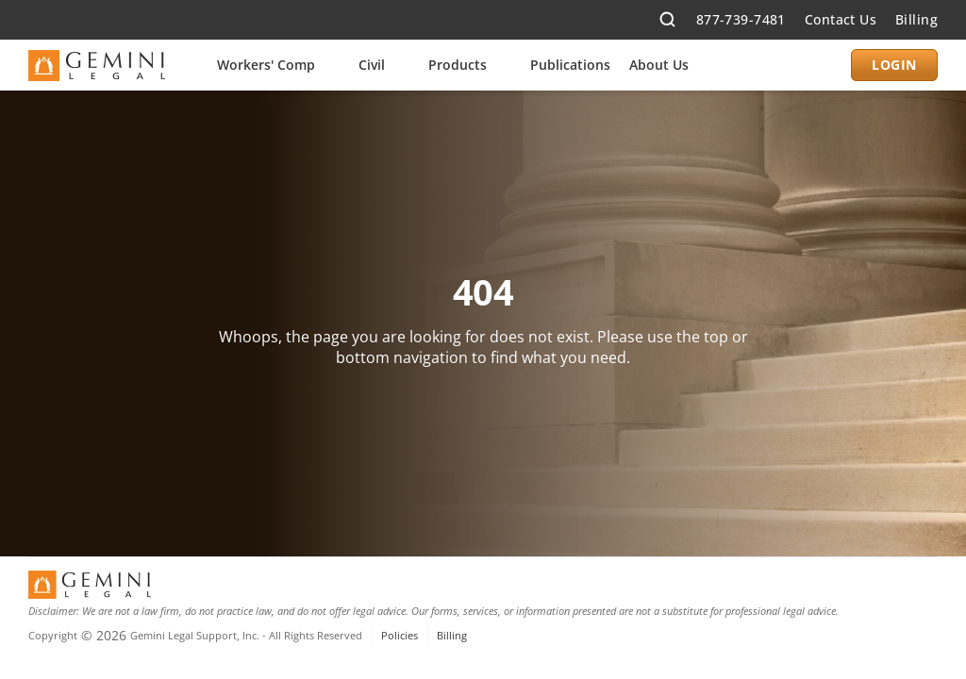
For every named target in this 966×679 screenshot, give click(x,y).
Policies (399, 635)
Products (457, 65)
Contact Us (840, 19)
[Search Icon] (667, 20)
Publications (570, 65)
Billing (916, 19)
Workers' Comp (266, 65)
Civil (371, 65)
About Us (659, 65)
